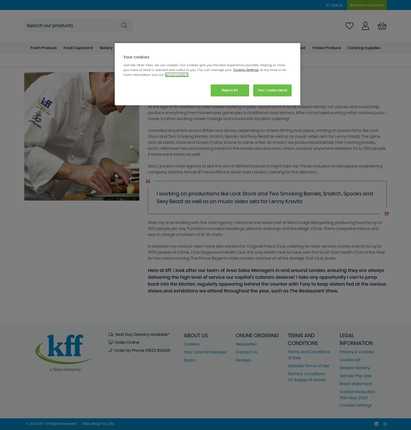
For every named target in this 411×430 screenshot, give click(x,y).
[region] (207, 74)
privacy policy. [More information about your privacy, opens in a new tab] (176, 74)
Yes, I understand (272, 90)
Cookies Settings (246, 70)
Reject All (230, 90)
